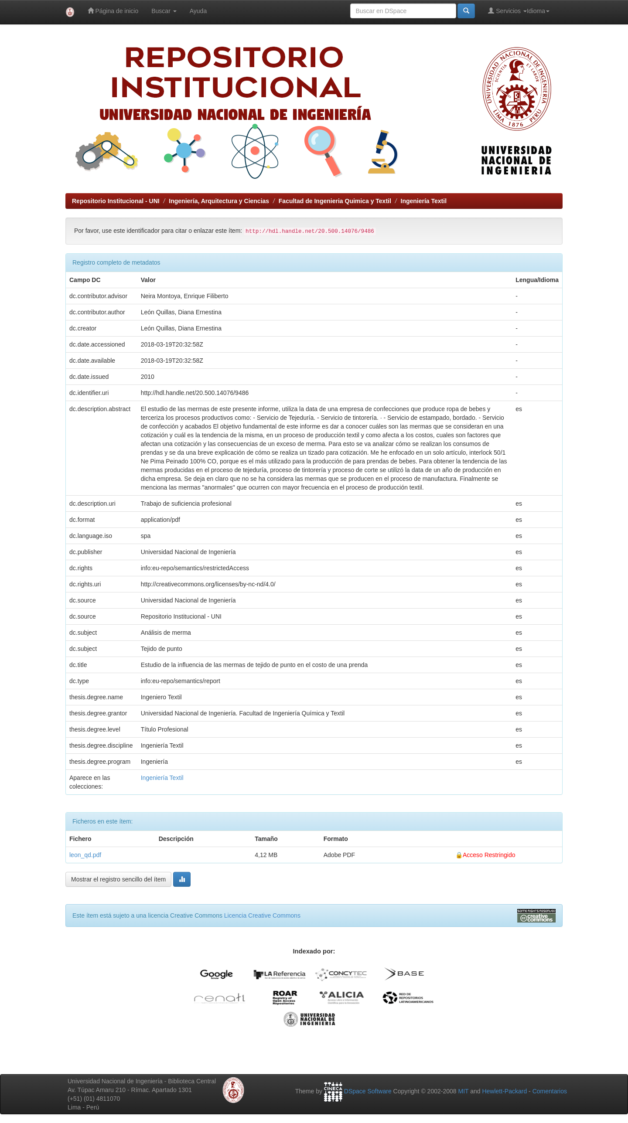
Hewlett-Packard (504, 1091)
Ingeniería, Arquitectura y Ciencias (219, 200)
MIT (463, 1091)
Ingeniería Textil (424, 200)
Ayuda (198, 10)
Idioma (538, 10)
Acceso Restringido (489, 854)
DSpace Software (368, 1091)
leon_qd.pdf (85, 854)
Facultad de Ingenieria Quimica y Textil (335, 200)
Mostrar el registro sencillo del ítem (118, 879)
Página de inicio (113, 10)
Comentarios (549, 1091)
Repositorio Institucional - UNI (116, 200)
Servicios (507, 10)
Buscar (163, 10)
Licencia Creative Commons (262, 915)
